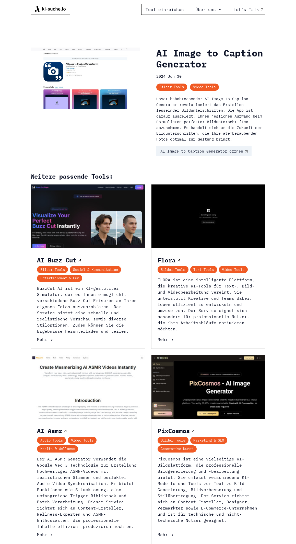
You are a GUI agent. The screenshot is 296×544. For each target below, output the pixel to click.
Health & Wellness (57, 448)
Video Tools (204, 87)
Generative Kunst (177, 448)
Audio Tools (51, 440)
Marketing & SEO (208, 440)
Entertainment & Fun (59, 278)
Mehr (45, 339)
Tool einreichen (165, 9)
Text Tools (203, 269)
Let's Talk (247, 9)
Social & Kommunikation (95, 269)
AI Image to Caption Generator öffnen (203, 151)
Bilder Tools (171, 87)
